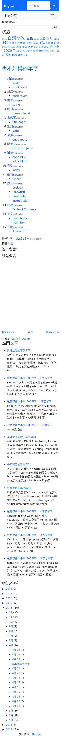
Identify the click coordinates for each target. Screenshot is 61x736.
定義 (23, 42)
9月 (11, 626)
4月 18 (16, 678)
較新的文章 (8, 332)
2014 (9, 607)
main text (18, 222)
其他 (11, 42)
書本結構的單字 (21, 664)
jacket (16, 131)
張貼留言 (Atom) (20, 338)
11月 (12, 617)
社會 (48, 42)
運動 (47, 51)
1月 (11, 720)
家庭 (19, 47)
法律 (35, 42)
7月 (11, 636)
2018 (9, 589)
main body (19, 218)
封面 (10, 78)
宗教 (17, 42)
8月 (11, 631)
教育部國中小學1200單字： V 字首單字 (30, 511)
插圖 (10, 227)
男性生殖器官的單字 (19, 350)
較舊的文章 (52, 332)
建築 (53, 42)
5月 (11, 640)
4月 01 (16, 706)
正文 (10, 214)
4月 (11, 645)
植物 (41, 50)
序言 (10, 183)
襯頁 (10, 174)
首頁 (30, 332)
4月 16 (16, 687)
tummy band (21, 113)
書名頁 (11, 118)
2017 (9, 593)
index (16, 170)
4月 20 (16, 673)
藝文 (25, 55)
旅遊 (24, 46)
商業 (46, 46)
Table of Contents (24, 209)
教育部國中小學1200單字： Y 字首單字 (29, 378)
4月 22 (16, 659)
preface (17, 187)
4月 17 (16, 682)
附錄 (10, 152)
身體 (5, 42)
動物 (41, 46)
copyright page (22, 148)
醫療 (20, 54)
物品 (42, 42)
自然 (56, 38)
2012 (9, 729)
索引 (10, 166)
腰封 (10, 109)
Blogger (36, 734)
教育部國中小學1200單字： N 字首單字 (30, 558)
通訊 (24, 50)
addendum (19, 161)
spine (16, 104)
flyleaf (16, 179)
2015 (9, 603)
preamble (19, 196)
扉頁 (10, 135)
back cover (19, 96)
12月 (12, 612)
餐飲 (8, 54)
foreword (18, 192)
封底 (10, 91)
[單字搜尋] (38, 5)
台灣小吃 (16, 38)
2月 (11, 715)
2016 (9, 598)
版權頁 (11, 144)
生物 (30, 38)
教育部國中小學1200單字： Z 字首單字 (29, 425)
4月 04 (16, 696)
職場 (14, 55)
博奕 (29, 50)
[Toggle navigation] (52, 16)
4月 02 (16, 701)
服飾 (29, 42)
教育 (19, 51)
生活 (36, 38)
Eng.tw (9, 5)
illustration (19, 231)
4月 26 (16, 650)
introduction (20, 200)
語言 (53, 51)
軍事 (13, 46)
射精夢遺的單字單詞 (19, 488)
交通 (42, 38)
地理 (49, 38)
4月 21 (16, 668)
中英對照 (10, 16)
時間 (30, 47)
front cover (19, 87)
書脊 (10, 100)
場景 (35, 51)
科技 (7, 46)
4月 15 (16, 692)
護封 (10, 126)
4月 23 (16, 654)
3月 (11, 710)
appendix (18, 157)
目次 (10, 205)
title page (18, 122)
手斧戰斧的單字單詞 (19, 464)
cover (16, 83)
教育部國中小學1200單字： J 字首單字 (29, 401)
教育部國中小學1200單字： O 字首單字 (30, 535)
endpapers (19, 139)
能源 (36, 46)
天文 (4, 38)
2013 (9, 724)
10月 (12, 621)
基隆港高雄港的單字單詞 (21, 437)
